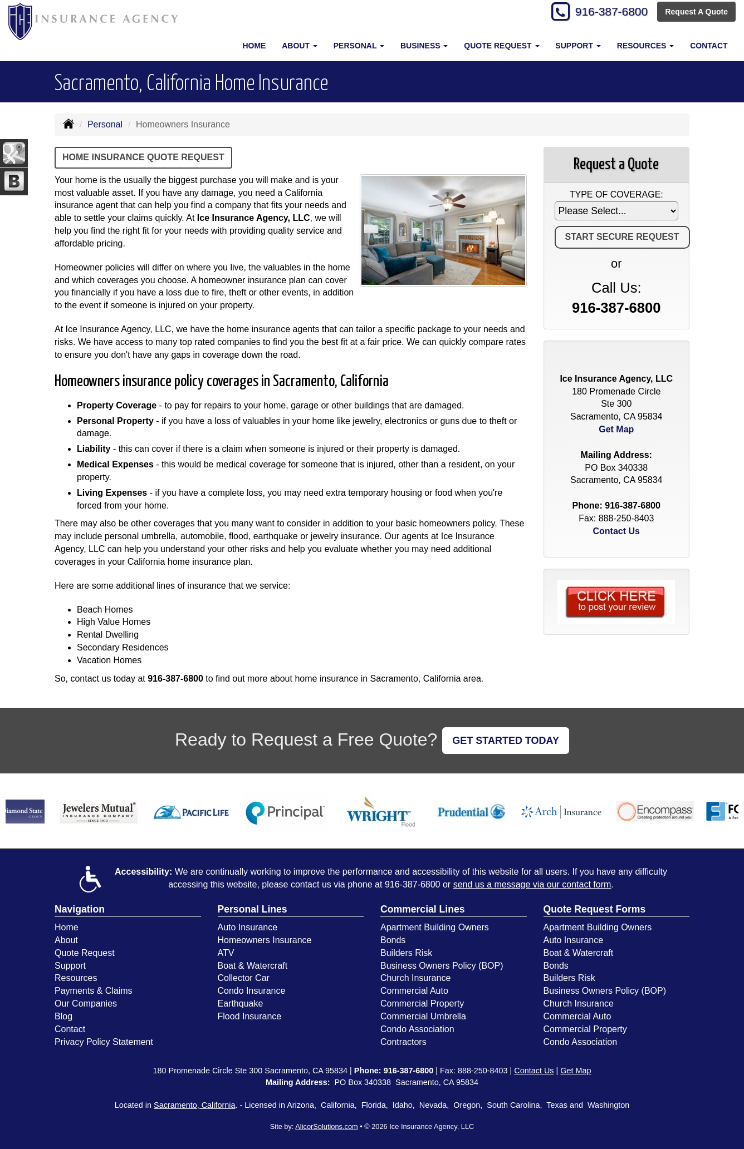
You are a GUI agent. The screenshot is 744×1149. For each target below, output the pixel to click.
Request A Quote (696, 12)
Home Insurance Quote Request (143, 157)
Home (254, 45)
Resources (76, 978)
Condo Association (417, 1029)
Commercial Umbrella (423, 1016)
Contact (708, 45)
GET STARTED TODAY (505, 740)
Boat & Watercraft (253, 965)
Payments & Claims (94, 990)
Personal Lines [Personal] (252, 909)
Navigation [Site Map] (80, 909)
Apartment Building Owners (434, 927)
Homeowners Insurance (265, 940)
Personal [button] (359, 45)
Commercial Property (422, 1003)
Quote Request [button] (501, 45)
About (66, 940)
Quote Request (85, 953)
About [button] (299, 45)
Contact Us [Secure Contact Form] (616, 531)
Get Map (616, 429)
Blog (63, 1016)
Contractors (403, 1042)
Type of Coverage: (616, 194)
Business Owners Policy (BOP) (441, 965)
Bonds (392, 940)
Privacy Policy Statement (104, 1042)
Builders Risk (406, 953)
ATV (226, 953)
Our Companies (86, 1003)
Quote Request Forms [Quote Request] (595, 909)
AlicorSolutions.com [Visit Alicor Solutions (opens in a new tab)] (326, 1126)
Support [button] (578, 45)
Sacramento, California (194, 1105)
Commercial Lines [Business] (422, 909)
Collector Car (244, 978)
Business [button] (424, 45)
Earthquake (240, 1003)
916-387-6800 (608, 12)
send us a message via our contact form (532, 884)
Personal (105, 124)
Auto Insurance (248, 927)
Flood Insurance (250, 1016)
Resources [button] (645, 45)
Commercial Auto (414, 990)
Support (70, 965)
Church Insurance (415, 978)
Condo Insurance (252, 990)
